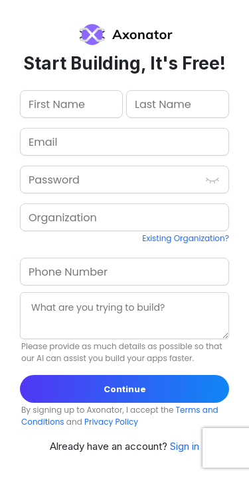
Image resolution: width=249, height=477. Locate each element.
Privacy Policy (111, 421)
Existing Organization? (185, 238)
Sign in (184, 446)
